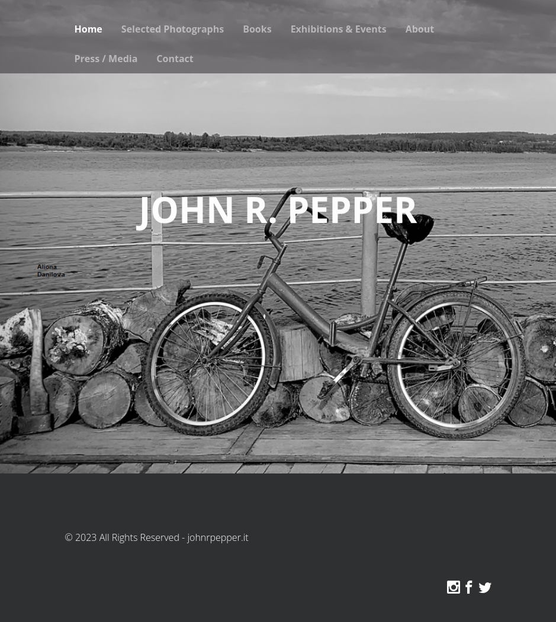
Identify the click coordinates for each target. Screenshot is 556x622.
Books (257, 29)
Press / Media (106, 58)
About (420, 29)
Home (88, 29)
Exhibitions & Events (339, 29)
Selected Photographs (172, 29)
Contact (174, 58)
